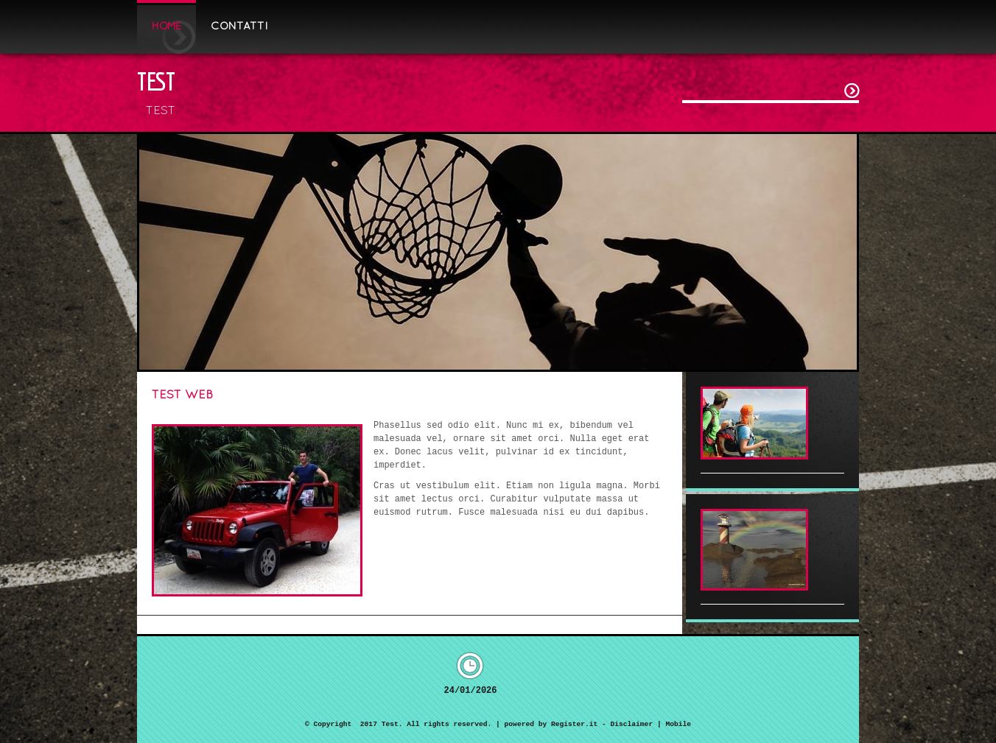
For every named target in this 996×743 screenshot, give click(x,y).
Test (156, 81)
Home (166, 26)
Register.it (574, 724)
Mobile (678, 724)
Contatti (239, 26)
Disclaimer (632, 724)
